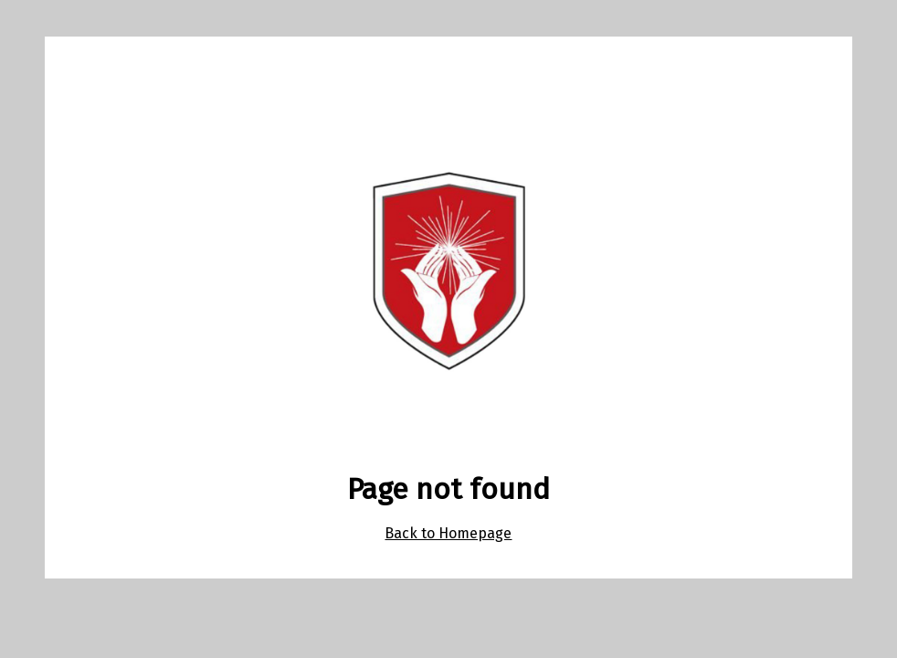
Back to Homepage (448, 533)
